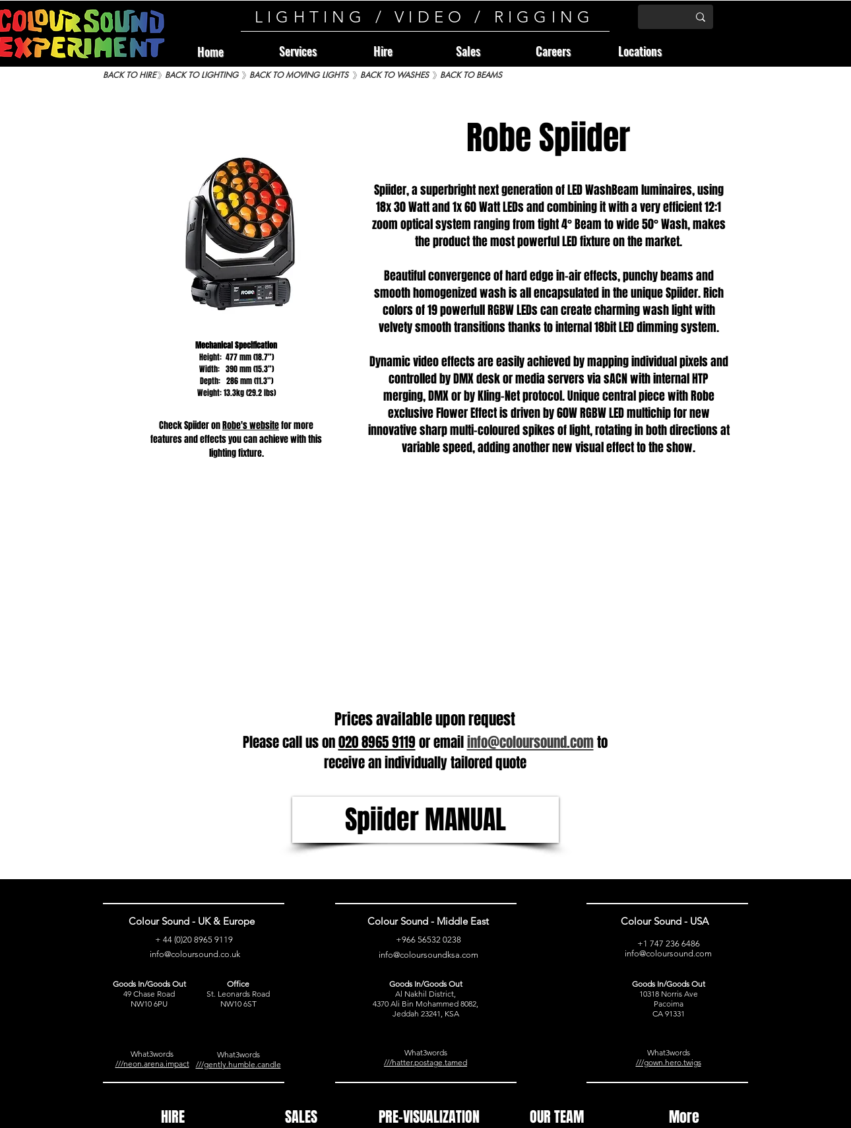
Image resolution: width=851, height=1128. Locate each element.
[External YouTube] (425, 593)
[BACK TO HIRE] (129, 75)
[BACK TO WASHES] (394, 75)
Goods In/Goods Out (149, 984)
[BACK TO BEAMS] (471, 75)
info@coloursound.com (668, 953)
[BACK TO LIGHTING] (201, 75)
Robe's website (250, 425)
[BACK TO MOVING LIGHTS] (298, 75)
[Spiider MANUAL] (425, 820)
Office (238, 984)
